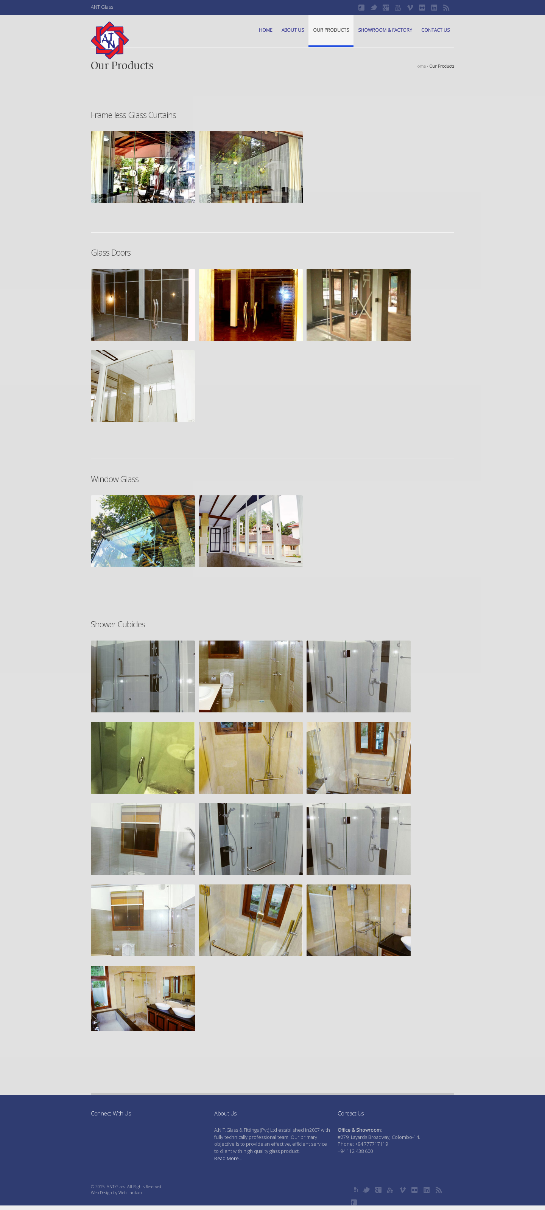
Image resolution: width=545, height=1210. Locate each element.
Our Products (331, 30)
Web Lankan (130, 1192)
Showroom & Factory (385, 30)
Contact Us (435, 30)
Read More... (228, 1158)
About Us (293, 30)
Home (265, 30)
